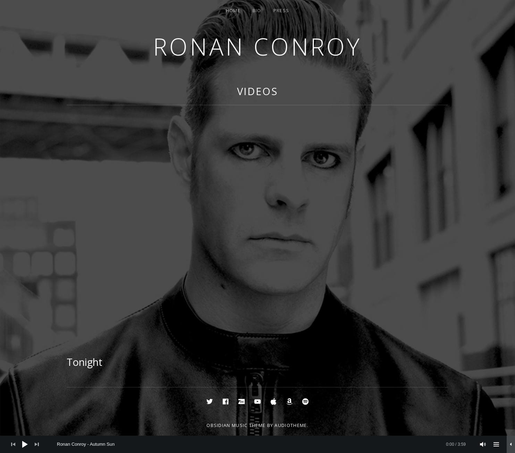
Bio (257, 10)
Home (233, 10)
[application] (257, 444)
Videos (257, 91)
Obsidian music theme (235, 425)
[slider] (261, 444)
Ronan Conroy (257, 46)
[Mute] (483, 444)
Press (281, 10)
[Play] (25, 444)
